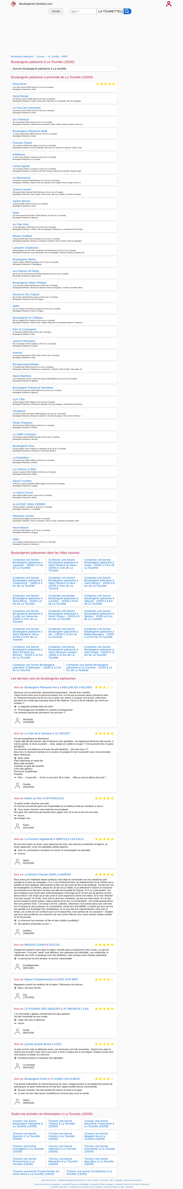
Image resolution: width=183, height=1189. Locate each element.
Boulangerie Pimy (23, 446)
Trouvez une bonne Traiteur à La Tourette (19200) (61, 1123)
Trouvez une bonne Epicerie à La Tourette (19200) (26, 1136)
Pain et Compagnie (24, 329)
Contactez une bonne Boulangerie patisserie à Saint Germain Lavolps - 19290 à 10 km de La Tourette (63, 652)
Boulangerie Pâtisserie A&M (30, 131)
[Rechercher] (127, 11)
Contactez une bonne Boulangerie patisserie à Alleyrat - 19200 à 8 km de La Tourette (99, 599)
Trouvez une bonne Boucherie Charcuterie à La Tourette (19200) (99, 1123)
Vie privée (104, 1180)
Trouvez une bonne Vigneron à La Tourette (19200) (62, 1149)
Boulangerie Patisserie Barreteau (33, 388)
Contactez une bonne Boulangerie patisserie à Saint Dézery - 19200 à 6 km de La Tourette (99, 581)
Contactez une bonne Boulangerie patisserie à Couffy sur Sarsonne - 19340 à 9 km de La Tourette (27, 616)
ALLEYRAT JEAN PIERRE (29, 504)
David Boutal (20, 96)
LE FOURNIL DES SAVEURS (42, 1008)
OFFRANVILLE (54, 798)
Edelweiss (19, 154)
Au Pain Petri (21, 224)
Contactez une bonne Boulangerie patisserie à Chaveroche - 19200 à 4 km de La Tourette (27, 581)
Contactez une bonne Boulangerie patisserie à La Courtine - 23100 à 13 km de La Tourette (89, 667)
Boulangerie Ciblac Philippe (30, 283)
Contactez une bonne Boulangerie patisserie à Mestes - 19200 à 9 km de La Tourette (99, 614)
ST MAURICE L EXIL (76, 1008)
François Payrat (22, 143)
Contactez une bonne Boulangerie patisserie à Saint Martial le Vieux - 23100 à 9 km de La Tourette (27, 634)
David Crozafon (22, 481)
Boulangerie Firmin (35, 1078)
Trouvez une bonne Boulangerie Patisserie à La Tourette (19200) (28, 1123)
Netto (16, 213)
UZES (57, 1044)
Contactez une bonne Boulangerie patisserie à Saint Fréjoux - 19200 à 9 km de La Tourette (64, 614)
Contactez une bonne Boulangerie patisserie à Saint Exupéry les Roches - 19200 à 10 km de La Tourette (28, 652)
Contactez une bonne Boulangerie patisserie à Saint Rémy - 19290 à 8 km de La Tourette (27, 599)
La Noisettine (21, 458)
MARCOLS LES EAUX (70, 839)
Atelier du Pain (33, 798)
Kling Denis (20, 84)
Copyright (118, 1180)
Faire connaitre (93, 1180)
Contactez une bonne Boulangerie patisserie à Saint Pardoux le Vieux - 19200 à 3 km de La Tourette (63, 565)
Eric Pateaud (20, 119)
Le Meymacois (21, 178)
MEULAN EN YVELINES (77, 687)
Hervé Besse (20, 527)
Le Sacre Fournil (23, 492)
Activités (56, 11)
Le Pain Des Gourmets (27, 108)
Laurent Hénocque (24, 341)
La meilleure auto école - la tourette (63, 1187)
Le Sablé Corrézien (24, 434)
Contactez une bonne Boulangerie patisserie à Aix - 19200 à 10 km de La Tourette (63, 632)
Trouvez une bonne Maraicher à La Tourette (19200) (63, 1161)
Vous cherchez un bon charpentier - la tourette (51, 1184)
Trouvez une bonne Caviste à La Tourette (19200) (61, 1136)
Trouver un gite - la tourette (122, 1187)
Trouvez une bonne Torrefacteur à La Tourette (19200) (89, 1172)
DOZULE (54, 944)
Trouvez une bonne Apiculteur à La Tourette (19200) (99, 1161)
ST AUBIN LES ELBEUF (65, 1078)
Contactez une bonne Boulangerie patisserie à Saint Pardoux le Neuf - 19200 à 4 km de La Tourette (63, 583)
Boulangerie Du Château (28, 318)
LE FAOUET (62, 733)
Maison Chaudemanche (38, 979)
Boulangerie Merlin (24, 259)
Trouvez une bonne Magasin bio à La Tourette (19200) (96, 1136)
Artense (17, 353)
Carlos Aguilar (21, 166)
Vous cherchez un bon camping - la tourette (94, 1187)
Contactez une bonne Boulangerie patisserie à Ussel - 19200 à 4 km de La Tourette (99, 563)
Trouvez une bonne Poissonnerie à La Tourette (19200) (24, 1161)
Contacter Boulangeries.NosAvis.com (72, 1180)
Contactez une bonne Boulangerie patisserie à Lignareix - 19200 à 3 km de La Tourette (28, 563)
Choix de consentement (132, 1180)
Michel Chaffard (22, 236)
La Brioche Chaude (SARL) (41, 874)
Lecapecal (19, 411)
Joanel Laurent (22, 189)
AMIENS (66, 874)
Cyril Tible (19, 399)
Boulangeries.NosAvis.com (35, 3)
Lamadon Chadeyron (25, 248)
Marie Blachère (22, 376)
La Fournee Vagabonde (38, 839)
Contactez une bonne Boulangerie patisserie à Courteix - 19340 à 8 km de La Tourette (63, 599)
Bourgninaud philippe (26, 364)
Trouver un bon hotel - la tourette (136, 1184)
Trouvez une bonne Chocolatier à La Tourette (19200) (99, 1149)
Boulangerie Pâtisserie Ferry (41, 687)
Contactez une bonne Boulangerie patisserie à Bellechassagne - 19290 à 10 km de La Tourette (99, 632)
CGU (111, 1180)
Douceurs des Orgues (26, 294)
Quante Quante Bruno (37, 1044)
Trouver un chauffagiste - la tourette (84, 1184)
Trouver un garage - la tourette (110, 1184)
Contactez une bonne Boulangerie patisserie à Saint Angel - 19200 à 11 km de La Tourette (99, 650)
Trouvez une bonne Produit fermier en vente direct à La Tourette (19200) (36, 1172)
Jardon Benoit (21, 201)
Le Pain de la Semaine (38, 733)
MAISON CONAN (35, 944)
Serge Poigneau (22, 423)
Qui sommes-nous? (49, 1180)
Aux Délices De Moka (26, 271)
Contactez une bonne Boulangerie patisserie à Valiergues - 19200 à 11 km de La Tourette (37, 667)
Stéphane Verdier (23, 516)
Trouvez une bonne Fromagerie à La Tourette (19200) (28, 1149)
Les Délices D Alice (24, 469)
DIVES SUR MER (67, 979)
